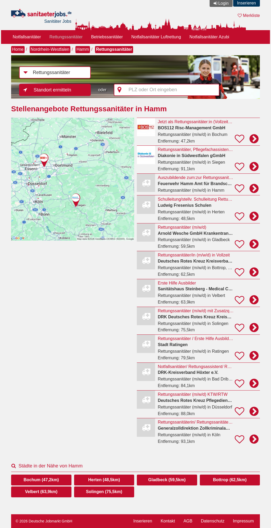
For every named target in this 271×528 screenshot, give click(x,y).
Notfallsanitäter (27, 37)
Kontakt (168, 521)
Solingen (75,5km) (104, 491)
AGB (187, 521)
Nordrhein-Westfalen (50, 49)
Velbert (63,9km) (41, 491)
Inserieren (246, 3)
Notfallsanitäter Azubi (209, 37)
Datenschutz (212, 521)
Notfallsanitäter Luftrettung (156, 37)
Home (18, 49)
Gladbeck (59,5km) (167, 480)
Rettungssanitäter (66, 37)
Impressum (243, 521)
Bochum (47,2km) (41, 480)
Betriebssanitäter (107, 37)
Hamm (82, 49)
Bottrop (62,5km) (230, 480)
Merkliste (249, 15)
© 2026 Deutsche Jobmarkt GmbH (44, 521)
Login (223, 3)
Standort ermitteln (52, 90)
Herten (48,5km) (104, 480)
